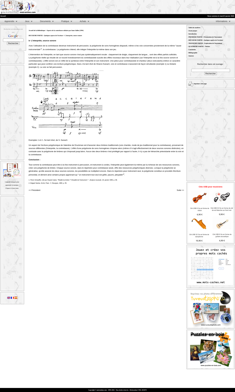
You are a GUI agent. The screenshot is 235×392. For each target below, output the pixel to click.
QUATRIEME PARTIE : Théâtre (199, 46)
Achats (83, 21)
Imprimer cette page (200, 84)
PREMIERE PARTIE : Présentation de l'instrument (205, 37)
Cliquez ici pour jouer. (12, 188)
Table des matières (194, 27)
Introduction (193, 34)
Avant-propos (192, 31)
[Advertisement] (198, 7)
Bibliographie (193, 53)
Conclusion (192, 49)
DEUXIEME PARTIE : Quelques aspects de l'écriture (46, 35)
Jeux (27, 21)
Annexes (191, 56)
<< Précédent (34, 190)
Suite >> (180, 190)
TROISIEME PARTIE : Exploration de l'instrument (205, 43)
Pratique (65, 21)
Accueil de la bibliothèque (37, 30)
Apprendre (9, 21)
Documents (45, 21)
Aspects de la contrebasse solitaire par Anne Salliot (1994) (65, 30)
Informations (221, 21)
